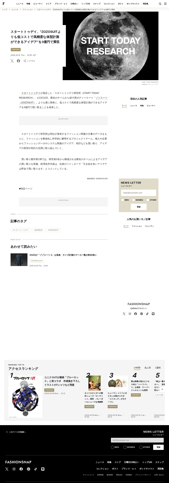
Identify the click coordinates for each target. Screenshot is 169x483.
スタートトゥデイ (30, 93)
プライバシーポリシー (143, 475)
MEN (127, 200)
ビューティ (38, 4)
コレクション (109, 4)
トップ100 (85, 4)
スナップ (96, 4)
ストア (48, 4)
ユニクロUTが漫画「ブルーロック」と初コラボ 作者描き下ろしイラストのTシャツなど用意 (62, 381)
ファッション (28, 9)
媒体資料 (110, 475)
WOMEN (139, 200)
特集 (28, 4)
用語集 (145, 4)
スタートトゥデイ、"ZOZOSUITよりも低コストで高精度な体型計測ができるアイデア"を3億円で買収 (76, 9)
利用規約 (129, 475)
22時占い (74, 4)
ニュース (19, 4)
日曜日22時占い (131, 462)
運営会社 (119, 475)
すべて (124, 106)
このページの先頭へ (15, 432)
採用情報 (100, 475)
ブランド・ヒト (61, 4)
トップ (4, 9)
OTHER (153, 200)
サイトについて (88, 475)
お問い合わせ (159, 475)
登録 (138, 207)
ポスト (120, 4)
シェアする (29, 60)
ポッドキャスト (133, 4)
